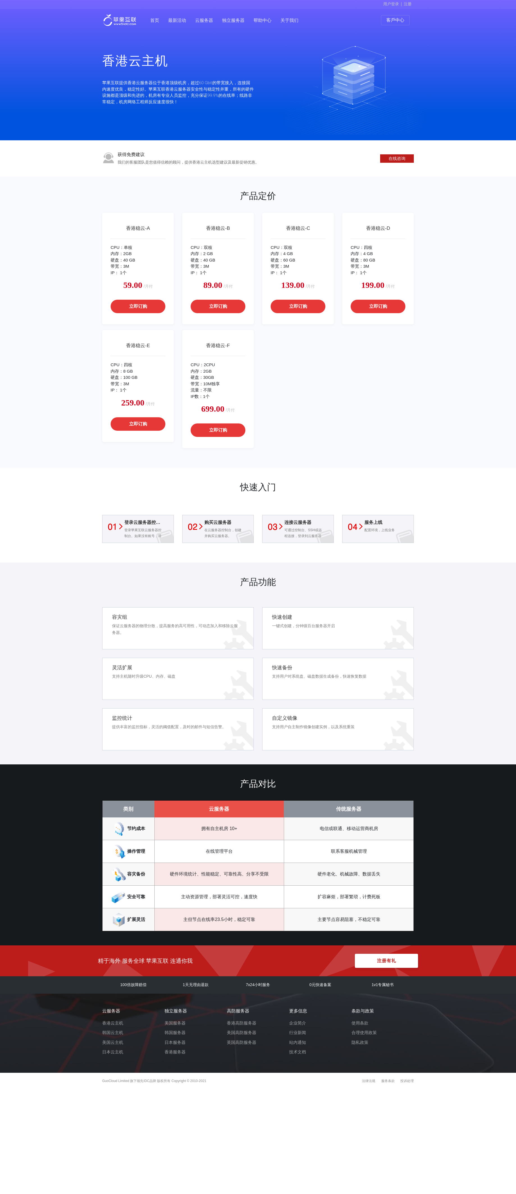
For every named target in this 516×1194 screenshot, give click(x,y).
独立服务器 (233, 20)
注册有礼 (386, 960)
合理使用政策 (364, 1032)
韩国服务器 (175, 1032)
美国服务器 (175, 1023)
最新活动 (177, 20)
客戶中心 (395, 20)
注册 (408, 4)
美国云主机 (112, 1042)
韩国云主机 (112, 1032)
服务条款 (388, 1081)
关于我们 (289, 20)
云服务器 (204, 20)
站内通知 (297, 1042)
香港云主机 (112, 1023)
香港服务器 (175, 1051)
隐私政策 (359, 1042)
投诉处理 (407, 1081)
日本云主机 (112, 1051)
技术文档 (297, 1051)
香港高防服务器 (241, 1023)
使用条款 (359, 1023)
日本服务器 (175, 1042)
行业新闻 (297, 1032)
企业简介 (297, 1023)
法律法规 (368, 1081)
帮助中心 (262, 20)
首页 (154, 20)
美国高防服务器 (241, 1032)
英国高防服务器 (241, 1042)
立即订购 (138, 306)
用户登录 (391, 4)
